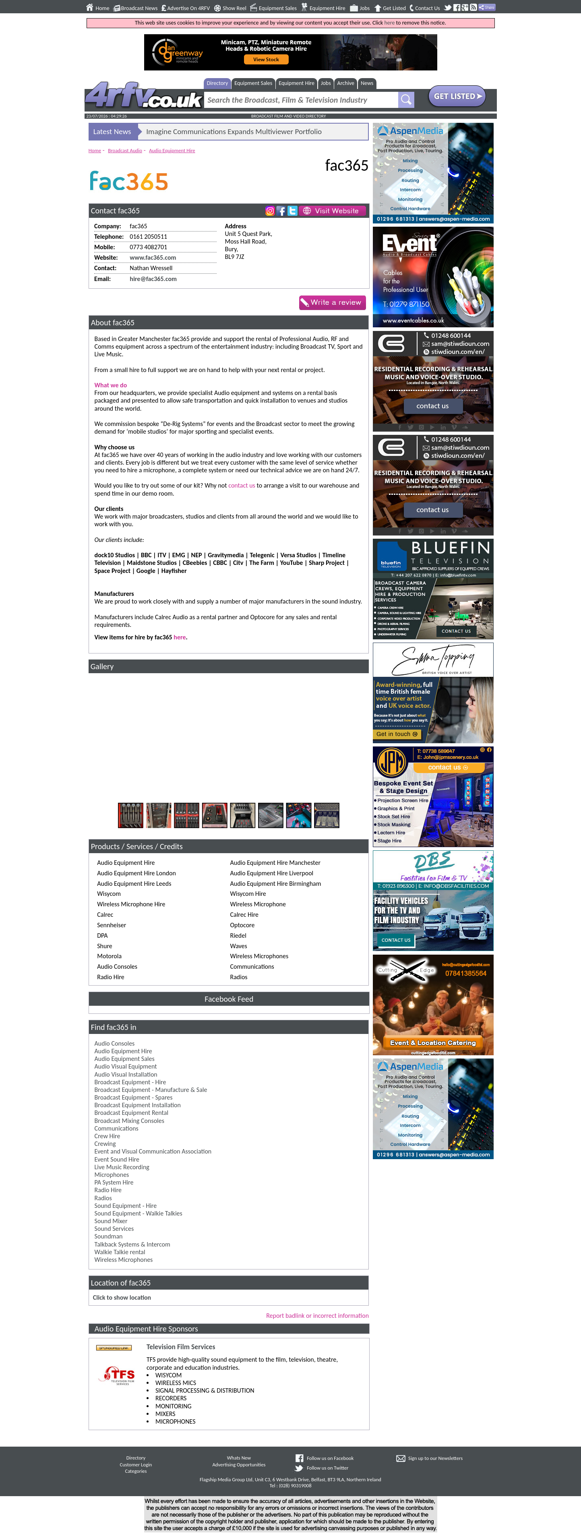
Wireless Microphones (124, 1259)
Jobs (365, 8)
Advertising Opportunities (239, 1465)
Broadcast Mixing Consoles (129, 1121)
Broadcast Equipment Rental (131, 1112)
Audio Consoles (115, 1043)
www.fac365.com (153, 257)
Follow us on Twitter (327, 1468)
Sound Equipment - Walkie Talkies (138, 1213)
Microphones (112, 1174)
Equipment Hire (327, 8)
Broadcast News (139, 8)
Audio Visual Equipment (126, 1066)
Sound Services (114, 1228)
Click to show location (122, 1297)
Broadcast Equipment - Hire (130, 1082)
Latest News (112, 131)
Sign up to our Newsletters (435, 1458)
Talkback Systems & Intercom (132, 1244)
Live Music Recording (122, 1167)
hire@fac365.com (153, 279)
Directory (217, 83)
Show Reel (234, 8)
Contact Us (427, 8)
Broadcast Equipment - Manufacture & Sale (151, 1090)
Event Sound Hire (117, 1159)
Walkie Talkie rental (120, 1252)
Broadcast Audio (125, 150)
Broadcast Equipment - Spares (134, 1097)
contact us (241, 485)
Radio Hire (108, 1190)
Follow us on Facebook (330, 1458)
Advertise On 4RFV (188, 8)
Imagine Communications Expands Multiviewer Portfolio (234, 131)
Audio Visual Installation (126, 1074)
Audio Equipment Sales (125, 1059)
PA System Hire (114, 1182)
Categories (136, 1471)
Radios (103, 1198)
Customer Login (136, 1465)
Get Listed (394, 8)
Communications (117, 1128)
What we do (111, 385)
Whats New (239, 1458)
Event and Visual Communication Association (153, 1151)
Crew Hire (107, 1136)
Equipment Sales (278, 8)
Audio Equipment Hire (172, 150)
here (389, 22)
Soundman (109, 1236)
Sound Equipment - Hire (126, 1205)
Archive (345, 83)
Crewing (105, 1143)
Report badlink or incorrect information (317, 1315)
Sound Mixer (111, 1221)
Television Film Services (181, 1347)
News (367, 83)
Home (103, 8)
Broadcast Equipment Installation (138, 1105)
